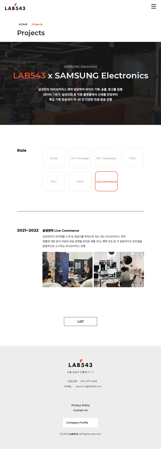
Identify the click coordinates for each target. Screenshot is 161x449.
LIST (80, 321)
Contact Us (80, 410)
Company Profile (77, 422)
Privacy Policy (80, 405)
